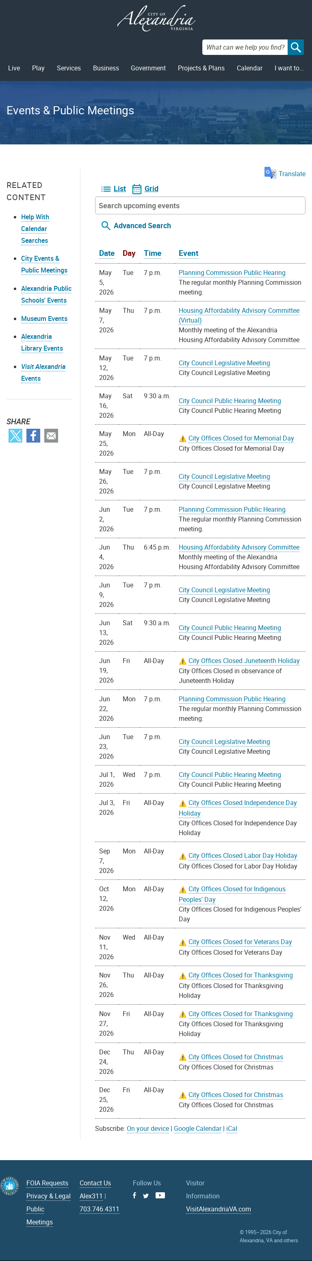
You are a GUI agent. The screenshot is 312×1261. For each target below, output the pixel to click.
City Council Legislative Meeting (224, 362)
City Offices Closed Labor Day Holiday (242, 855)
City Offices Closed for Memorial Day (241, 438)
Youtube (160, 1195)
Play (38, 67)
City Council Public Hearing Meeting (230, 400)
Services (69, 67)
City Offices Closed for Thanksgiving (240, 975)
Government (148, 67)
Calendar (249, 67)
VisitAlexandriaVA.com (218, 1208)
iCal (231, 1128)
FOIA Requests (47, 1182)
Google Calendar (197, 1128)
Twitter (15, 436)
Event (188, 253)
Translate (285, 173)
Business (106, 67)
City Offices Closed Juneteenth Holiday (244, 660)
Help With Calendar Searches (35, 228)
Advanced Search (142, 225)
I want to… (289, 67)
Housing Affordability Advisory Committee (239, 547)
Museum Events (44, 318)
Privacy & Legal (48, 1195)
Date (107, 253)
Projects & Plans (201, 67)
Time (152, 253)
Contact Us (95, 1182)
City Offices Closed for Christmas (235, 1056)
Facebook (33, 436)
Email (51, 436)
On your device (148, 1128)
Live (14, 67)
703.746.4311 (99, 1208)
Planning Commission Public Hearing (232, 272)
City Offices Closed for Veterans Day (240, 941)
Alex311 (91, 1195)
